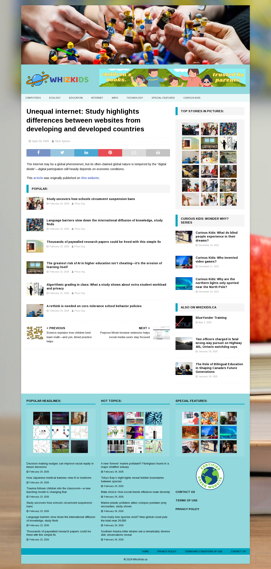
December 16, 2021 (209, 291)
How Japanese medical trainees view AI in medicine (58, 477)
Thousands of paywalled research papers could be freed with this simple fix (104, 241)
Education (76, 97)
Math (115, 97)
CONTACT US (185, 492)
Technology (135, 97)
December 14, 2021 (209, 245)
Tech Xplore (62, 141)
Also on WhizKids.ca (198, 307)
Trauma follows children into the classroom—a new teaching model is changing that (58, 490)
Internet (97, 97)
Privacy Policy (166, 551)
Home (145, 551)
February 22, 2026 (59, 229)
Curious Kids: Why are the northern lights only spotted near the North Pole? (217, 282)
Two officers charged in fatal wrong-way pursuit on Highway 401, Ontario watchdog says (219, 342)
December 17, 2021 (209, 266)
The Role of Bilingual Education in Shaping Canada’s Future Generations (219, 367)
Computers (33, 97)
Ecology (55, 97)
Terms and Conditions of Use (203, 551)
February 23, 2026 (59, 203)
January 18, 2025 (208, 351)
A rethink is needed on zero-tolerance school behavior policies (94, 306)
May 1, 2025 (205, 322)
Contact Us (238, 551)
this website (90, 178)
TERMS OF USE (187, 500)
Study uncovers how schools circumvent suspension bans (91, 199)
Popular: (40, 188)
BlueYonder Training (211, 317)
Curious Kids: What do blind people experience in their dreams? (217, 236)
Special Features (163, 97)
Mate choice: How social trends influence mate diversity (135, 492)
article (38, 178)
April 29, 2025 (40, 141)
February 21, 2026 (59, 271)
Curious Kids (191, 97)
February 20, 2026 (59, 310)
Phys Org (80, 203)
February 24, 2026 (39, 471)
